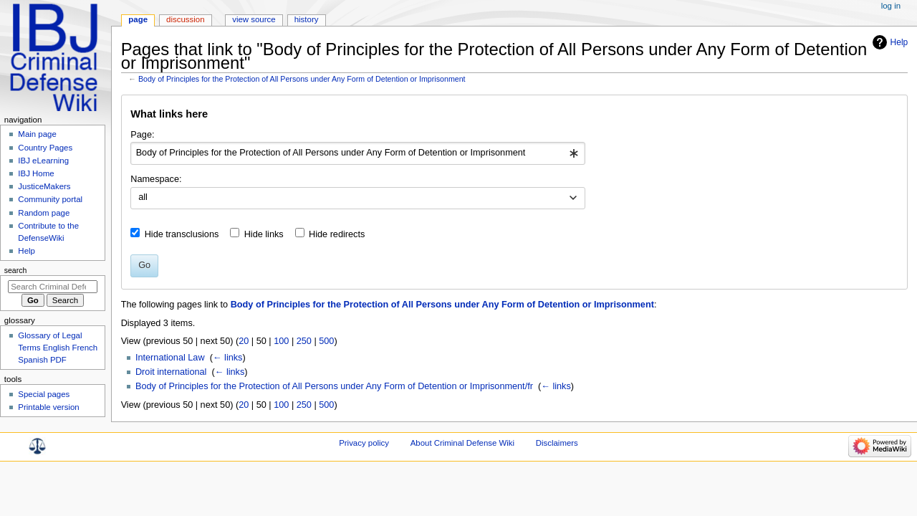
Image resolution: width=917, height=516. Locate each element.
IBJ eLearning (43, 160)
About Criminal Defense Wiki (462, 443)
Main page (37, 134)
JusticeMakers (44, 186)
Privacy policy (364, 443)
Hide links (264, 234)
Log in (891, 5)
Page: (142, 135)
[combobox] (357, 153)
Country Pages (45, 147)
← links (228, 358)
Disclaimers (557, 443)
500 (326, 341)
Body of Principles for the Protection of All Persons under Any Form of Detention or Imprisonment (302, 79)
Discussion (185, 19)
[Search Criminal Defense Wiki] (52, 286)
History (306, 19)
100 (281, 341)
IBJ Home (36, 173)
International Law (170, 358)
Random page (43, 213)
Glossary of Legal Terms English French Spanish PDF (57, 347)
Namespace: (155, 179)
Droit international (170, 372)
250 (304, 341)
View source (253, 19)
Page (138, 19)
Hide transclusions (182, 234)
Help (899, 42)
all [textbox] (143, 197)
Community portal (50, 199)
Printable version (48, 407)
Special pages (43, 394)
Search (15, 270)
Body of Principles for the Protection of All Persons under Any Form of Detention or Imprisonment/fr (334, 386)
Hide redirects (337, 234)
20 (244, 341)
